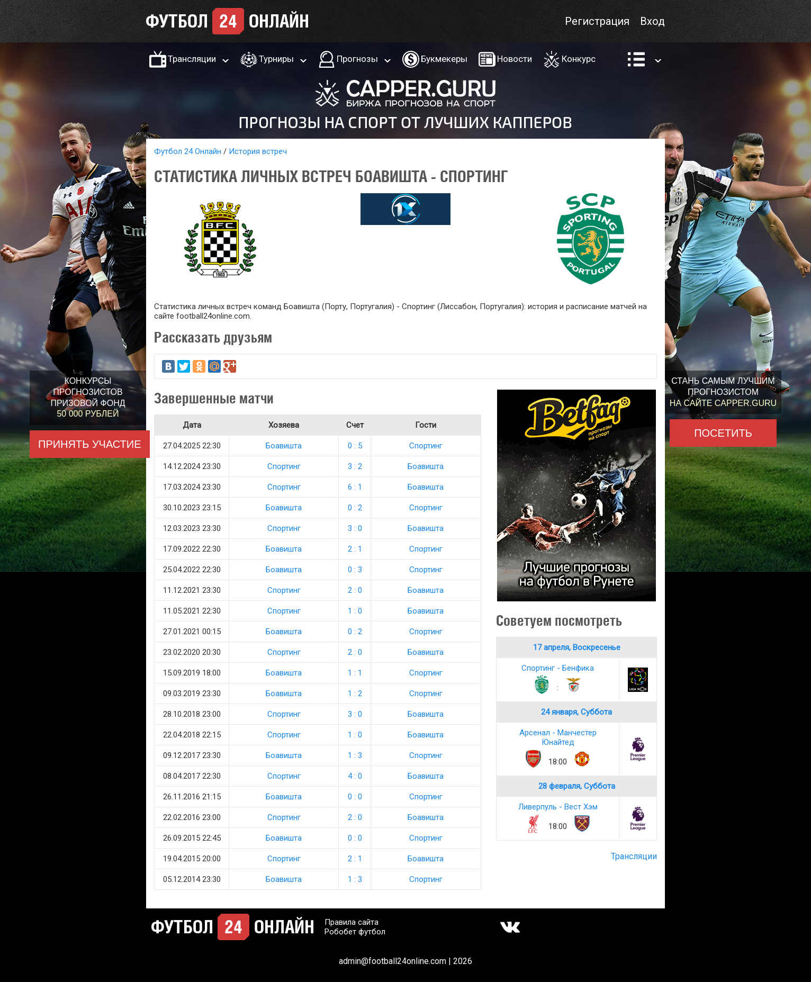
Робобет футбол (355, 931)
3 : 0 (355, 528)
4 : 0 (355, 776)
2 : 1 (355, 549)
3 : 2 (355, 466)
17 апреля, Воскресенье (576, 647)
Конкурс (579, 58)
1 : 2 (355, 693)
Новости (514, 58)
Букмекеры (444, 58)
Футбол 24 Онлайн (187, 151)
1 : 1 (355, 673)
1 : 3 (355, 755)
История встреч (258, 151)
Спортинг (426, 446)
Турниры (276, 58)
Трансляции (192, 58)
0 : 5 (355, 446)
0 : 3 (355, 569)
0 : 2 (355, 507)
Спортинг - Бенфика (557, 668)
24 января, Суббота (576, 712)
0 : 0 (355, 796)
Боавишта (284, 446)
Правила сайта (352, 922)
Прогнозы (357, 58)
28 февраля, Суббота (576, 786)
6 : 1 (355, 487)
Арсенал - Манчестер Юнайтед (558, 737)
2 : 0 (355, 590)
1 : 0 (355, 611)
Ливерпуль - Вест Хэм (558, 807)
